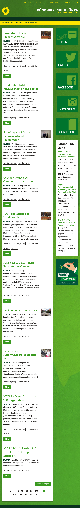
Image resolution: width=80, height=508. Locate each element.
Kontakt (31, 2)
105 (31, 494)
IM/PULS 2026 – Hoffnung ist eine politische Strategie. (66, 154)
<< (9, 491)
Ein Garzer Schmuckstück (20, 310)
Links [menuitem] (74, 2)
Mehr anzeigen (43, 484)
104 (26, 494)
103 (20, 494)
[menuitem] (24, 2)
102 (14, 494)
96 (17, 491)
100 (36, 491)
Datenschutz (65, 2)
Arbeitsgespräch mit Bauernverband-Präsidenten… (16, 136)
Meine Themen (19, 22)
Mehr (7, 76)
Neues (6, 248)
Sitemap (39, 2)
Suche (46, 2)
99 (31, 491)
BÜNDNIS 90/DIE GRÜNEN (57, 10)
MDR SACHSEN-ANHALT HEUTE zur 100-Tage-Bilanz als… (20, 452)
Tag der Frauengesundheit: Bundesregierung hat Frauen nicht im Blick (67, 188)
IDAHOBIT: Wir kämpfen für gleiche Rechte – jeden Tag (66, 222)
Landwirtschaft (31, 22)
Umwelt (7, 70)
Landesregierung (19, 66)
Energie (7, 66)
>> (40, 494)
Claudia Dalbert (7, 22)
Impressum (54, 2)
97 (22, 491)
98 (27, 491)
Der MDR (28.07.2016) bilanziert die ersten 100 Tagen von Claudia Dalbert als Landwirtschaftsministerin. (21, 463)
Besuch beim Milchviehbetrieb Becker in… (19, 354)
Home (24, 2)
